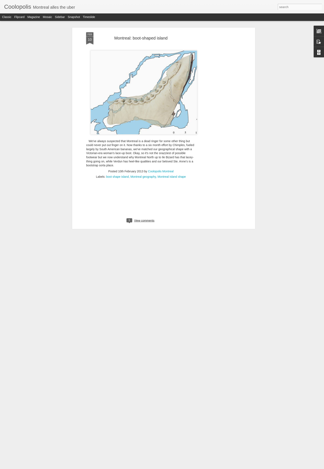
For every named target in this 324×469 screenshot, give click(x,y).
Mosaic (47, 17)
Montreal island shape (171, 175)
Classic (6, 17)
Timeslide (89, 17)
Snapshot (74, 17)
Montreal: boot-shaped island (141, 36)
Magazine (33, 17)
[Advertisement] (218, 96)
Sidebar (60, 17)
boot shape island (117, 175)
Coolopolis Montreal (161, 169)
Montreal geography (143, 175)
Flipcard (19, 17)
